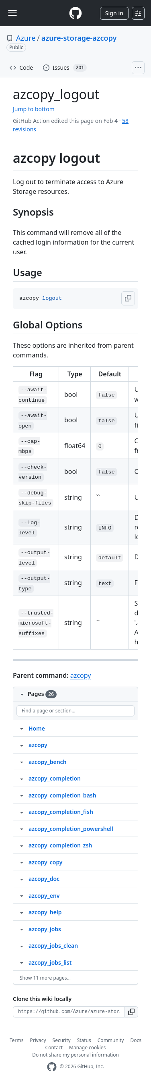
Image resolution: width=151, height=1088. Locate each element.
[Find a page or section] (75, 710)
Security (62, 1040)
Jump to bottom (34, 109)
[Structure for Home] (22, 728)
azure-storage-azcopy (78, 38)
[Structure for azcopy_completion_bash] (22, 795)
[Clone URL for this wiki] (69, 1011)
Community (111, 1040)
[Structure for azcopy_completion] (22, 778)
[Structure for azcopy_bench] (22, 761)
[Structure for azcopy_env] (22, 895)
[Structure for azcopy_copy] (22, 861)
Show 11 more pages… (45, 978)
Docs (135, 1040)
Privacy (38, 1040)
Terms (17, 1040)
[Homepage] (75, 13)
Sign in (114, 13)
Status (84, 1040)
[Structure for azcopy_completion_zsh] (22, 845)
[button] (128, 298)
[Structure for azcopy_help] (22, 911)
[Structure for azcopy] (22, 744)
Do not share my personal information (75, 1054)
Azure (25, 38)
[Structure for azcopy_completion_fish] (22, 811)
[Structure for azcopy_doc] (22, 878)
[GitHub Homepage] (52, 1067)
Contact (54, 1047)
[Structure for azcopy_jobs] (22, 928)
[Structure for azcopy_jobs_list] (22, 962)
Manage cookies (87, 1047)
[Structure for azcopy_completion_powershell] (22, 828)
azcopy (80, 675)
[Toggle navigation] (12, 13)
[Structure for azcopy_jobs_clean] (22, 945)
